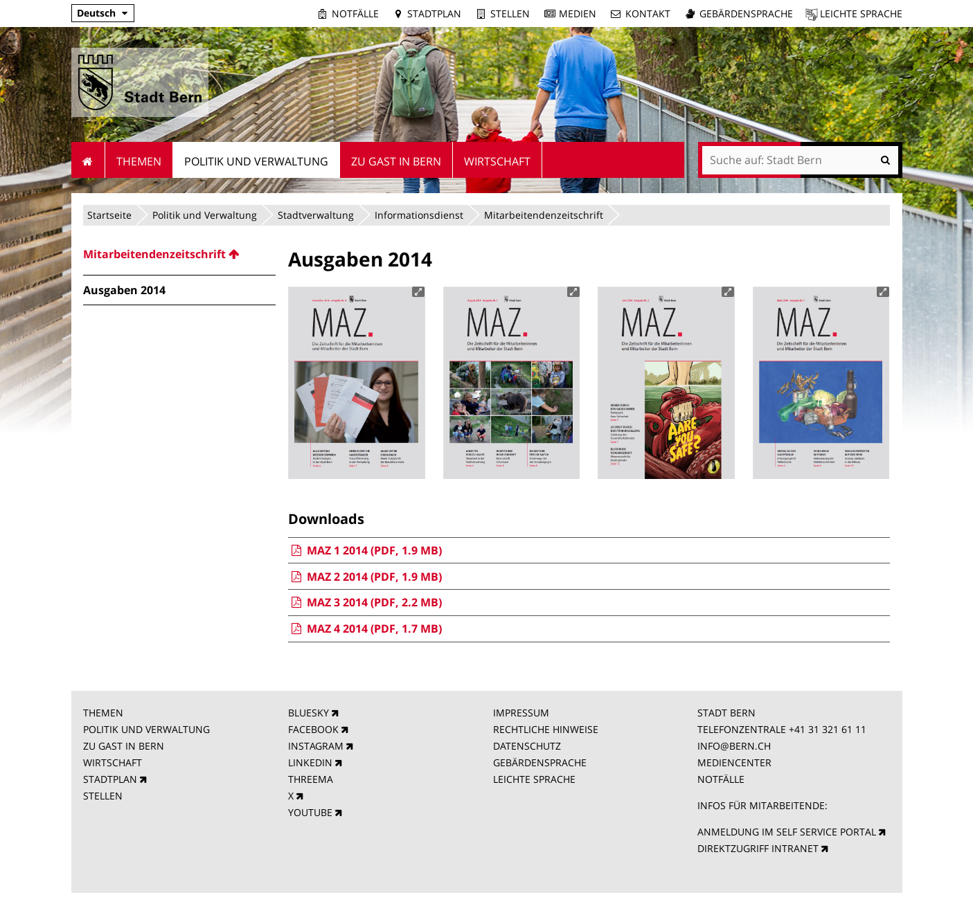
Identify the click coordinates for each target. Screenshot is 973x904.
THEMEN (103, 712)
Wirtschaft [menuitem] (497, 161)
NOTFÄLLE (720, 779)
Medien (577, 13)
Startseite (109, 215)
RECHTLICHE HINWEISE (545, 729)
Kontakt (647, 13)
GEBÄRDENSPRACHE (540, 762)
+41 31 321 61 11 (827, 729)
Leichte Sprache (861, 13)
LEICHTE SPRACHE (534, 779)
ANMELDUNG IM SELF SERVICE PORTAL (786, 831)
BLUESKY (308, 712)
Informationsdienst (419, 215)
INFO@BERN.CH (734, 745)
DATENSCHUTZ (527, 745)
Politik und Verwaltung (204, 215)
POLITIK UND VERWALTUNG (146, 729)
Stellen (510, 13)
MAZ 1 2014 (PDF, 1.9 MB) (365, 550)
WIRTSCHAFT (112, 762)
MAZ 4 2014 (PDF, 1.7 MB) (365, 628)
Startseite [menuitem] (88, 160)
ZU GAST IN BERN (123, 745)
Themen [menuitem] (138, 161)
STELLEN (103, 795)
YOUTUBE (310, 812)
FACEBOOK (313, 729)
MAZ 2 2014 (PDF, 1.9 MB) (365, 576)
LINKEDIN (310, 762)
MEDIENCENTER (734, 762)
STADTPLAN (110, 779)
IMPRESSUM (521, 712)
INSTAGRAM (315, 745)
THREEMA (310, 779)
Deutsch (96, 12)
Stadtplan (434, 13)
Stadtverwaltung (316, 215)
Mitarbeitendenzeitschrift (543, 215)
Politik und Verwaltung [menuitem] (256, 161)
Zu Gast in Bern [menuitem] (396, 161)
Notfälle (355, 13)
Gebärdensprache (746, 13)
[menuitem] (179, 254)
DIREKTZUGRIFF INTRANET (758, 848)
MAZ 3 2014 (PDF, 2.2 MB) (365, 602)
